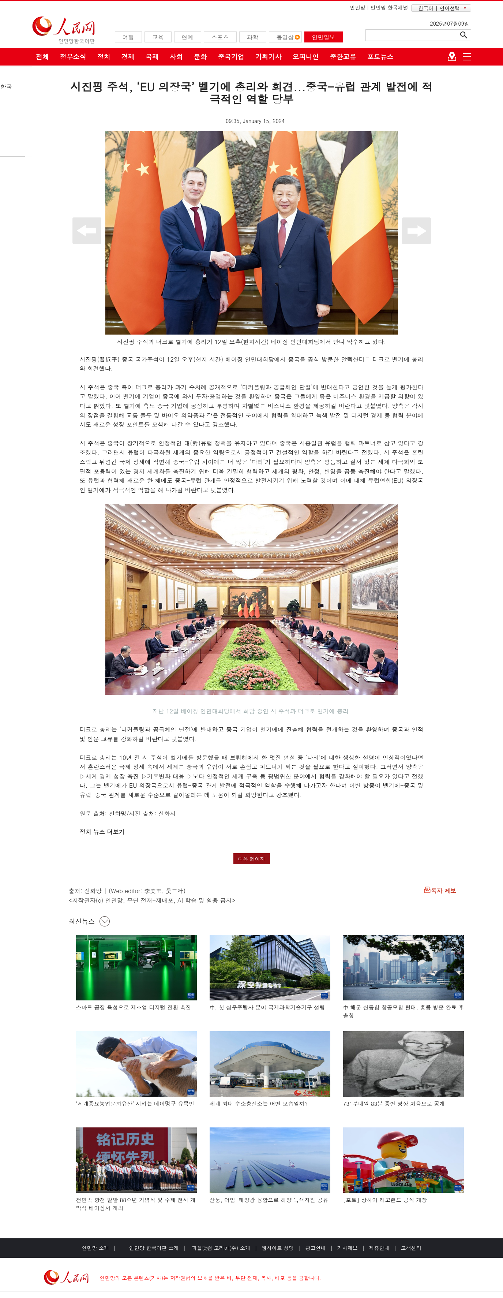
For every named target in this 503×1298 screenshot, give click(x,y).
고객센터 (411, 1248)
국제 (152, 56)
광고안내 (315, 1248)
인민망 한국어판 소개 (154, 1248)
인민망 (357, 7)
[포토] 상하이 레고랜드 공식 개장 (385, 1200)
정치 (103, 56)
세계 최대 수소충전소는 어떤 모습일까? (259, 1103)
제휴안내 (379, 1248)
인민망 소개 (95, 1248)
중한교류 (343, 56)
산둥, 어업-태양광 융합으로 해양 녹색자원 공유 (269, 1200)
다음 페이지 (251, 858)
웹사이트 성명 (278, 1248)
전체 (42, 56)
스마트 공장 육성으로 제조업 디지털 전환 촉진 (133, 1007)
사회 (176, 56)
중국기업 (231, 56)
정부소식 (73, 56)
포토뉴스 (380, 56)
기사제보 (347, 1248)
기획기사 (268, 56)
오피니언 (306, 56)
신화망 (93, 891)
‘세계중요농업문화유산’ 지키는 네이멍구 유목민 (135, 1103)
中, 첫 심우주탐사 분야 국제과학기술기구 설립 (267, 1007)
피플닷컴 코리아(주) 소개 (220, 1248)
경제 (128, 56)
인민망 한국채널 (389, 7)
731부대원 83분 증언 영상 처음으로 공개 (394, 1103)
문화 (200, 56)
